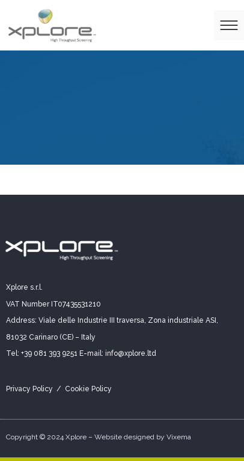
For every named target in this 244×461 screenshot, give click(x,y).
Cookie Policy (88, 389)
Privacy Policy (29, 389)
